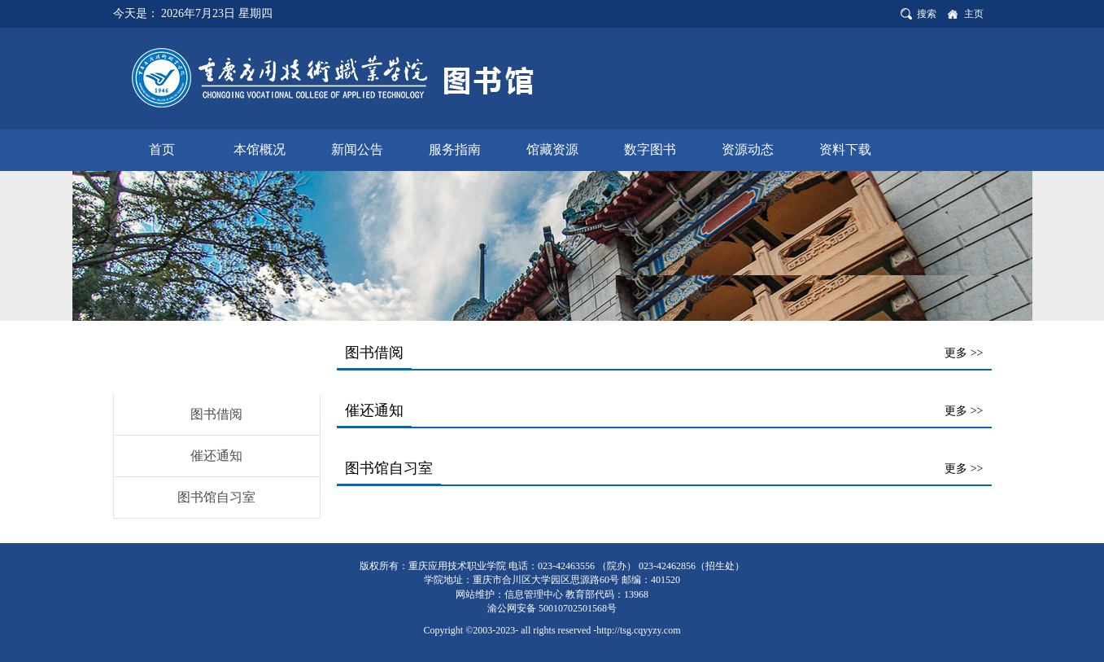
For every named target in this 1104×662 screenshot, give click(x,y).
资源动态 (748, 149)
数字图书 (650, 149)
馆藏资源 (552, 149)
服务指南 (455, 149)
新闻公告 (357, 149)
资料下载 (845, 149)
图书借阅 (216, 414)
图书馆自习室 (216, 497)
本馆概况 (259, 149)
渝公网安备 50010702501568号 (552, 608)
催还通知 (216, 456)
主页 (974, 14)
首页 (162, 149)
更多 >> (964, 353)
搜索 (926, 14)
